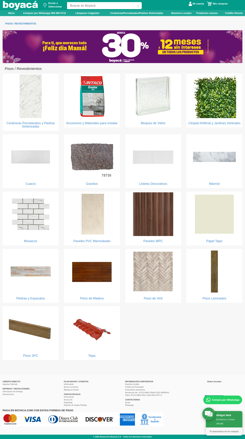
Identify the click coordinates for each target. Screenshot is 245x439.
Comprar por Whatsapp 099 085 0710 (44, 13)
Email (127, 402)
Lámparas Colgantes (87, 13)
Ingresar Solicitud (10, 384)
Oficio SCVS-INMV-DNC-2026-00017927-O (143, 395)
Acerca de (68, 400)
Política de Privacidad (134, 387)
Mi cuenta (196, 3)
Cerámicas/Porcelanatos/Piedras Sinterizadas (136, 13)
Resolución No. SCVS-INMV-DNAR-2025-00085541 (147, 392)
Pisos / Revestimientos (20, 23)
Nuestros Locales (181, 13)
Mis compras (217, 3)
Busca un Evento (71, 387)
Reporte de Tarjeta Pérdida (75, 405)
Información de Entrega (12, 391)
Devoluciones (8, 394)
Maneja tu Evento (71, 390)
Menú (8, 12)
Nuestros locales (132, 384)
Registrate (68, 402)
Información (69, 384)
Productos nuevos (207, 13)
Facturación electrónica (135, 390)
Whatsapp (129, 405)
